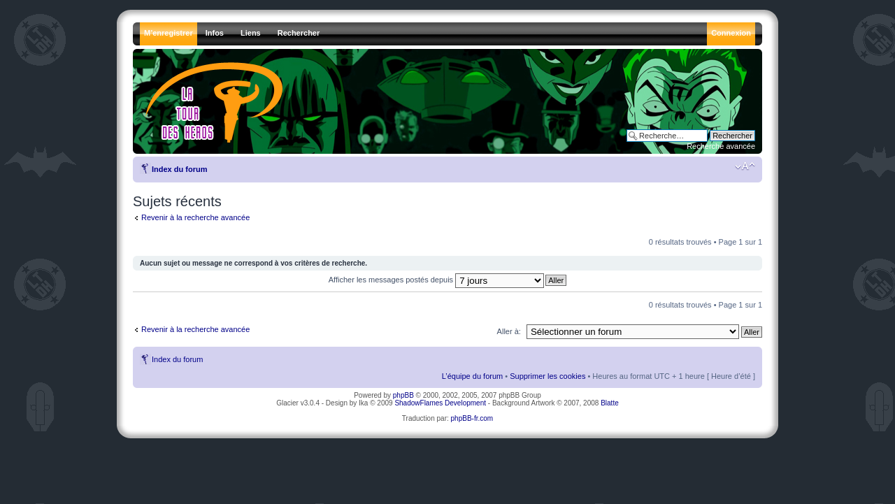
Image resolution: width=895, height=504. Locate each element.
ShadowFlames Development (440, 403)
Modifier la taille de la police (745, 166)
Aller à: (509, 331)
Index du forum (179, 169)
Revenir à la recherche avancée (195, 217)
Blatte (610, 403)
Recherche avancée (721, 146)
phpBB (403, 395)
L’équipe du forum (472, 376)
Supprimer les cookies (547, 376)
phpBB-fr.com (472, 418)
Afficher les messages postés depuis (436, 279)
